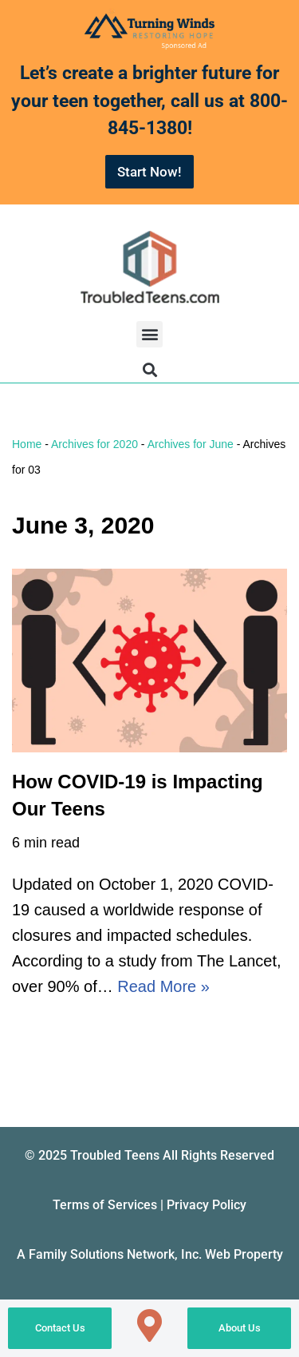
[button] (149, 334)
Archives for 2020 (94, 444)
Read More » (163, 986)
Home (26, 444)
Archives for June (191, 444)
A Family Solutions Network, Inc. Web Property (150, 1254)
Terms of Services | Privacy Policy (149, 1204)
